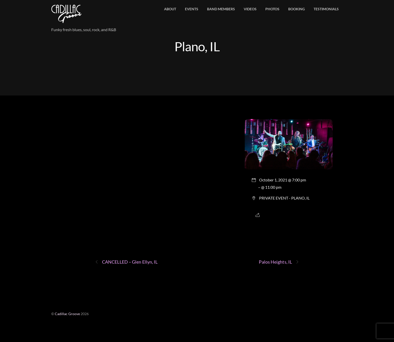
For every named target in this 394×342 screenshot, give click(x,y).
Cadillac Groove (67, 314)
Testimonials (326, 9)
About (170, 9)
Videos (250, 9)
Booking (296, 9)
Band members (221, 9)
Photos (272, 9)
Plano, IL (197, 46)
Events (191, 9)
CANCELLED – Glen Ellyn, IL (126, 262)
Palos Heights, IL (279, 262)
